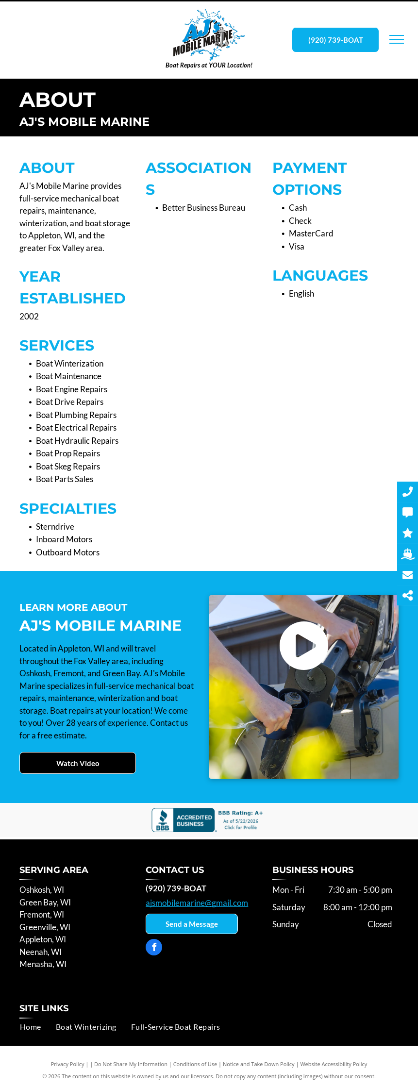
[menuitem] (31, 1027)
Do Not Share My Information (130, 1064)
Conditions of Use (195, 1064)
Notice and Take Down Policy (259, 1064)
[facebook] (154, 948)
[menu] (396, 39)
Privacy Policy (67, 1064)
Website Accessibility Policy (333, 1064)
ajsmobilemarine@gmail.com (197, 903)
